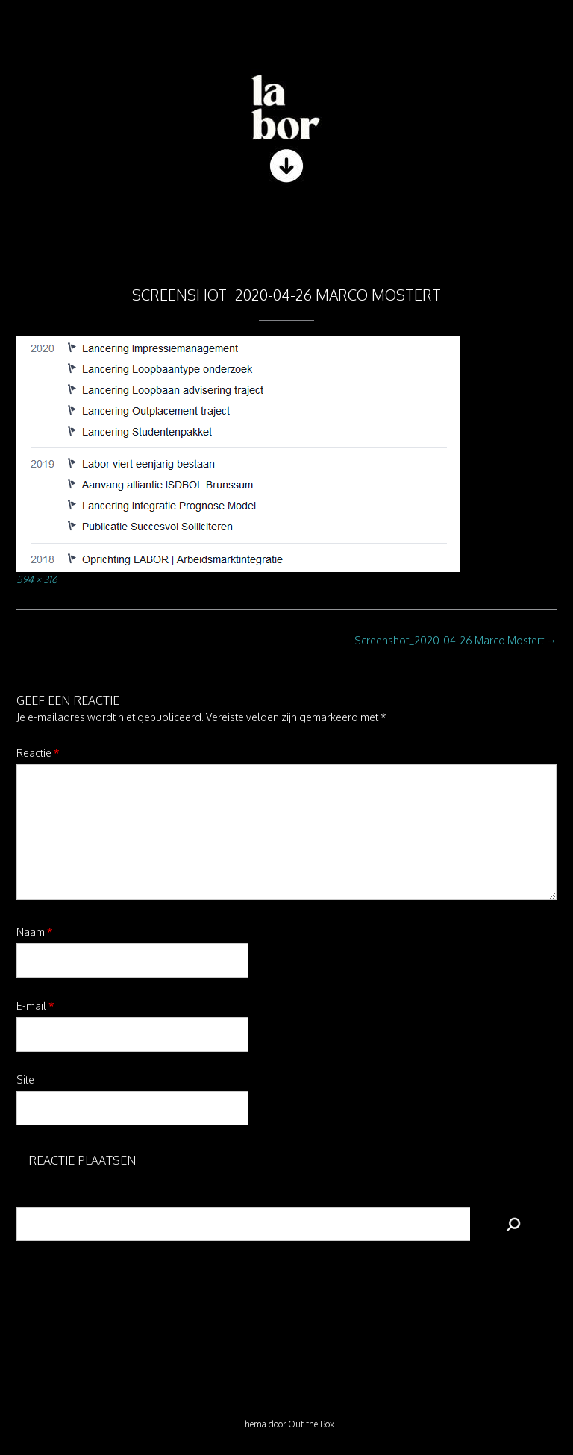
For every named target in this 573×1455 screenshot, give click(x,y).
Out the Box (311, 1424)
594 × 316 (36, 579)
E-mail (35, 1005)
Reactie (38, 753)
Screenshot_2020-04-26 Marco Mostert (455, 640)
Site (25, 1079)
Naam (34, 932)
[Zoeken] (513, 1224)
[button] (286, 231)
